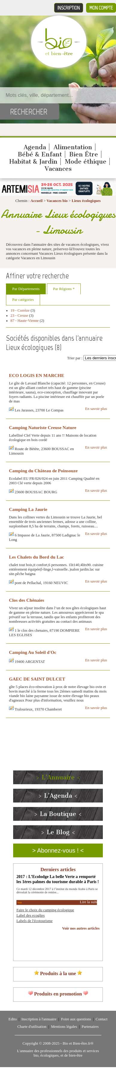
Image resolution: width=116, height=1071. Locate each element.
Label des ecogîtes (30, 915)
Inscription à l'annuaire (38, 1019)
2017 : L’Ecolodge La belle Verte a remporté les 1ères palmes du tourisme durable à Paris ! (57, 879)
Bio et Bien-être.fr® (77, 1043)
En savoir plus (96, 409)
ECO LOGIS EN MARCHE (36, 375)
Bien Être (83, 154)
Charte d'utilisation (31, 1027)
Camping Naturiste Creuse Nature (42, 427)
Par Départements (25, 289)
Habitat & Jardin (33, 161)
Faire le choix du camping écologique (45, 910)
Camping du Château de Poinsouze (43, 470)
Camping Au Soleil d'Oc (32, 652)
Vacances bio (57, 201)
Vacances (58, 168)
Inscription (68, 8)
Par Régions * (64, 289)
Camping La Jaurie (28, 509)
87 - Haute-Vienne (24, 321)
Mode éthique (85, 161)
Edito (12, 1019)
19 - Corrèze (20, 310)
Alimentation (73, 147)
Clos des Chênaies (26, 600)
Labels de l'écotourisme (34, 921)
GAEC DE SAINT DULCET (37, 678)
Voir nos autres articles (81, 928)
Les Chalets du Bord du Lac (36, 556)
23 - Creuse (19, 315)
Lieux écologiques (86, 201)
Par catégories (23, 300)
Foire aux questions (76, 1019)
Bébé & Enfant (40, 154)
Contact (102, 1019)
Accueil (36, 201)
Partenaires (90, 1027)
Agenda (35, 147)
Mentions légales (64, 1027)
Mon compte (101, 8)
